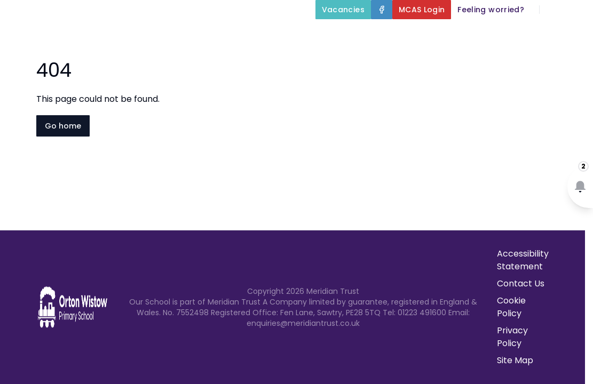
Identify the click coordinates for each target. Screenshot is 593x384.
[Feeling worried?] (491, 9)
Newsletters (493, 59)
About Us (353, 34)
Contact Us (562, 59)
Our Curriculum (544, 34)
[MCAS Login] (422, 9)
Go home (63, 126)
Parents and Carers (398, 59)
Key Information (443, 34)
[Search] (553, 9)
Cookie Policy (511, 306)
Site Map (515, 360)
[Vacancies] (343, 9)
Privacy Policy (512, 336)
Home (293, 34)
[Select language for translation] (575, 9)
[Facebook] (381, 9)
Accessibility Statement (523, 260)
